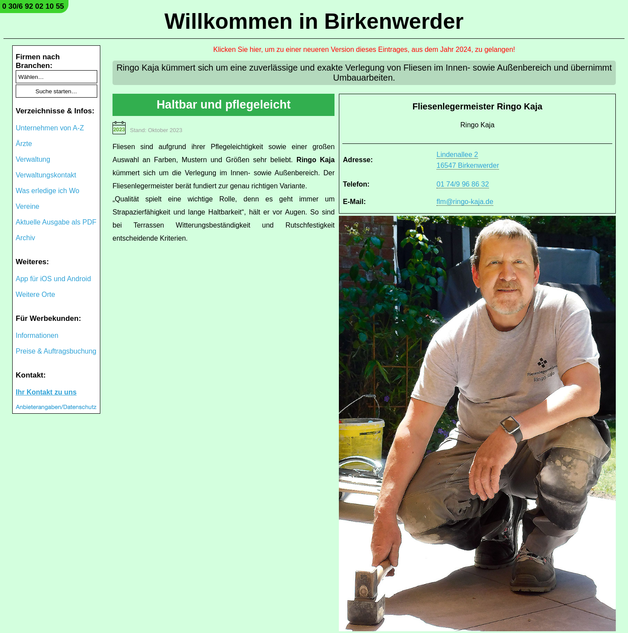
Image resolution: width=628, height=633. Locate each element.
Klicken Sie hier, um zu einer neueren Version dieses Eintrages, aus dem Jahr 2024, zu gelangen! (364, 49)
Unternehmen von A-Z (50, 128)
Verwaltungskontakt (46, 175)
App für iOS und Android (53, 278)
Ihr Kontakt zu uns (46, 392)
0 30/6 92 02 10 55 (33, 6)
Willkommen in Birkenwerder (314, 21)
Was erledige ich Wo (47, 190)
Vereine (27, 206)
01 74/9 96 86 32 (463, 184)
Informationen (37, 335)
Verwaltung (33, 159)
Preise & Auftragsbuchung (56, 351)
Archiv (25, 238)
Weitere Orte (35, 294)
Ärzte (24, 143)
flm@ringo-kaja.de (465, 201)
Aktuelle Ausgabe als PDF (56, 222)
